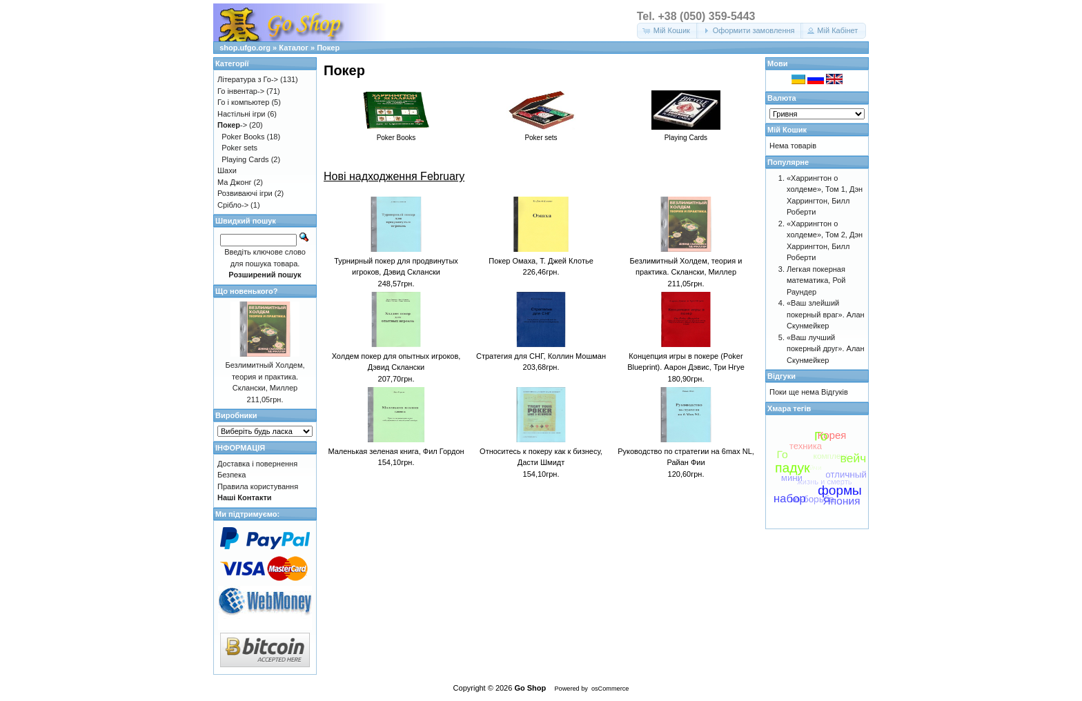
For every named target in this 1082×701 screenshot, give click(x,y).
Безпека (231, 475)
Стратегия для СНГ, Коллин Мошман (541, 356)
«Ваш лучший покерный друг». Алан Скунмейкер (826, 348)
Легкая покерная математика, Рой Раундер (816, 280)
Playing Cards (245, 159)
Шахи (227, 170)
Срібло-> (232, 205)
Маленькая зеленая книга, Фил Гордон (396, 451)
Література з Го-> (247, 79)
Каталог (293, 47)
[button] (667, 31)
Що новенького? (246, 291)
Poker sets (239, 148)
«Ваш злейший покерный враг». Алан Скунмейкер (826, 314)
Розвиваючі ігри (245, 193)
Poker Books (243, 136)
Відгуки (781, 376)
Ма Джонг (234, 182)
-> (232, 125)
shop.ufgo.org (244, 47)
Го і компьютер (243, 102)
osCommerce (610, 688)
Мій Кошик (787, 130)
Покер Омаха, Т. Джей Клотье (541, 261)
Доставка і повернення (257, 464)
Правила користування (257, 486)
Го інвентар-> (240, 91)
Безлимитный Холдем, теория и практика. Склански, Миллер (264, 376)
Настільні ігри (241, 114)
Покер (328, 47)
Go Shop (530, 688)
